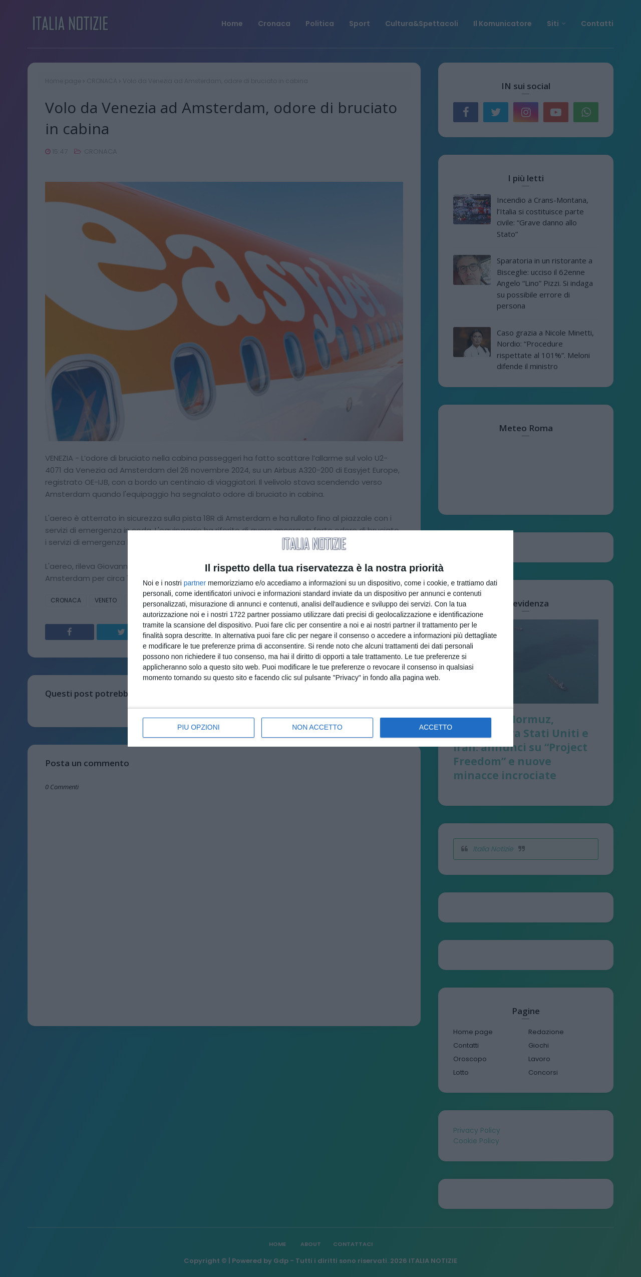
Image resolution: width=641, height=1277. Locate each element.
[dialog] (320, 638)
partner (195, 582)
